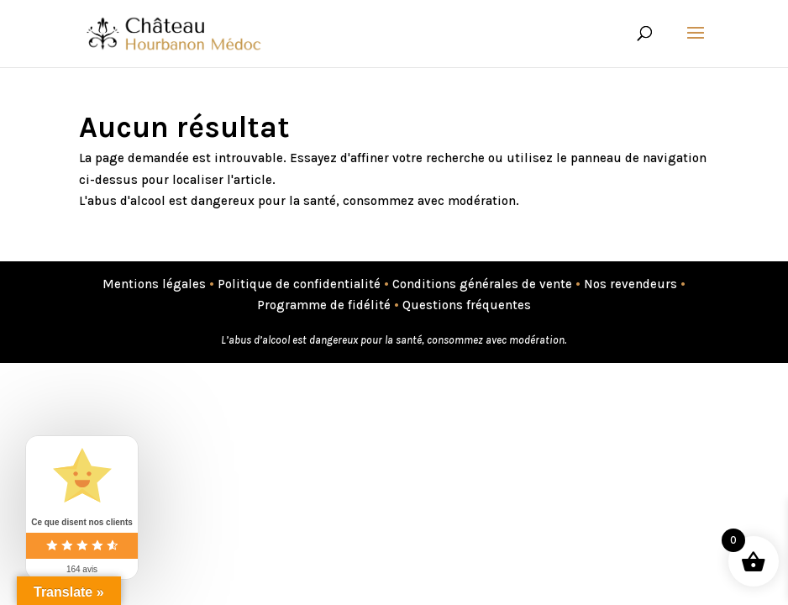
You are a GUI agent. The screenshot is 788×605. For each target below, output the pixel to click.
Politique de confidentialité (299, 284)
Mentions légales (154, 284)
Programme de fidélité (324, 305)
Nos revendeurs (630, 284)
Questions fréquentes (466, 305)
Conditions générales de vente (482, 284)
